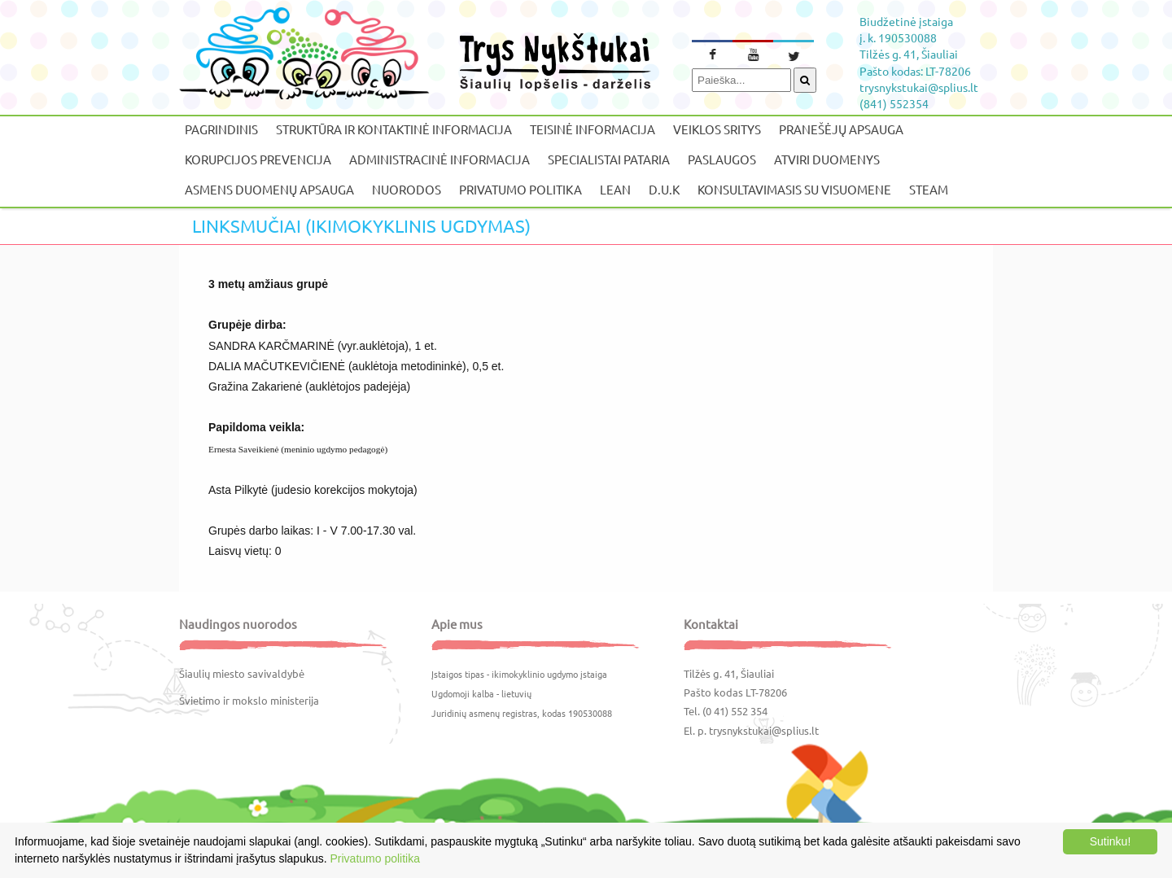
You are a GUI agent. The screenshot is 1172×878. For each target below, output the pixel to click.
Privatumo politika (520, 189)
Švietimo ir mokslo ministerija (249, 700)
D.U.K (664, 189)
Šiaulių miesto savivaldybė (241, 673)
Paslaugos (722, 159)
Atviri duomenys (827, 159)
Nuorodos (406, 189)
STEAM (928, 189)
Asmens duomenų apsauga (269, 189)
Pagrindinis (221, 129)
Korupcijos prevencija (258, 159)
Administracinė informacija (439, 159)
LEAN (615, 189)
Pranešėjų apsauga (841, 129)
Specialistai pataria (609, 159)
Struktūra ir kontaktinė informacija (394, 129)
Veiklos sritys (717, 129)
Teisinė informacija (592, 129)
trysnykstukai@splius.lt (764, 730)
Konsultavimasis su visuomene (794, 189)
